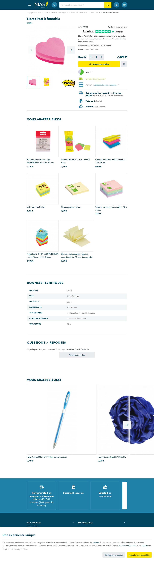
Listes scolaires (32, 492)
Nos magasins (83, 496)
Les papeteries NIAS (34, 12)
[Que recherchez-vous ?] (81, 5)
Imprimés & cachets (34, 503)
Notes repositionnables (70, 206)
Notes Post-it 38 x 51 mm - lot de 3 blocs (75, 161)
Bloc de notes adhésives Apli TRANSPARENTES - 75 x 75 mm (40, 161)
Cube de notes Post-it (35, 206)
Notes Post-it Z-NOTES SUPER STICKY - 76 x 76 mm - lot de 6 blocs (43, 255)
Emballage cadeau (34, 507)
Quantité (82, 57)
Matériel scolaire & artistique (55, 12)
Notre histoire (83, 492)
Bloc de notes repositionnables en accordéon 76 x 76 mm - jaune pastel (76, 255)
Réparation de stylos (35, 500)
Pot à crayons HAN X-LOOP (107, 419)
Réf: (79, 27)
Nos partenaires (84, 500)
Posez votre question (119, 27)
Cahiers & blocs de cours (78, 12)
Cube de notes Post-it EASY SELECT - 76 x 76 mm (110, 161)
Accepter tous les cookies (139, 555)
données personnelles (127, 545)
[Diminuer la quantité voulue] (91, 57)
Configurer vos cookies (114, 555)
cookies (96, 542)
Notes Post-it (95, 12)
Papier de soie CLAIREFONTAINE (75, 419)
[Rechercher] (107, 5)
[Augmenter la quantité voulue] (101, 57)
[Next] (71, 50)
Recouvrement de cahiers (36, 496)
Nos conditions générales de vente (40, 526)
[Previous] (31, 50)
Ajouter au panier (100, 64)
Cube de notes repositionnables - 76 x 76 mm (111, 208)
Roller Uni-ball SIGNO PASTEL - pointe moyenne (40, 420)
